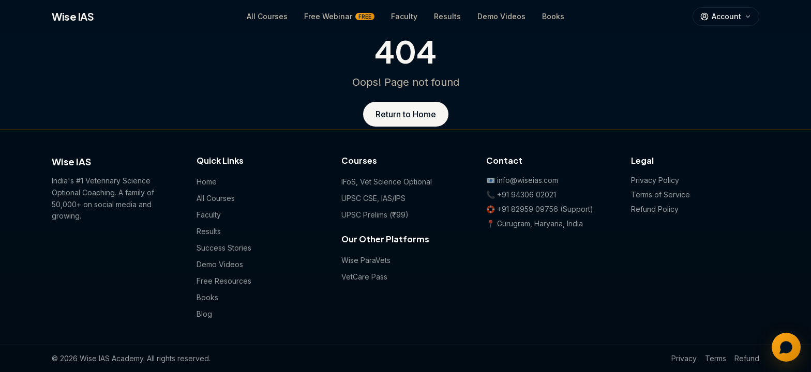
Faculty (404, 16)
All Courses (267, 16)
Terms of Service (660, 194)
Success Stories (224, 247)
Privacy (684, 358)
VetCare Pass (364, 276)
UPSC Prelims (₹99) (375, 214)
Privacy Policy (655, 180)
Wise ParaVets (366, 260)
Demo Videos (501, 16)
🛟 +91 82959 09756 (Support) (539, 209)
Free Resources (224, 280)
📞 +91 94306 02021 (521, 194)
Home (207, 181)
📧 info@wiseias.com (522, 180)
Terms (715, 358)
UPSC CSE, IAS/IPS (373, 198)
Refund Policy (655, 209)
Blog (204, 313)
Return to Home (406, 114)
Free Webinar (339, 16)
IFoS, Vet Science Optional (386, 181)
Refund (746, 358)
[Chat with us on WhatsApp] (786, 347)
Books (553, 16)
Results (447, 16)
